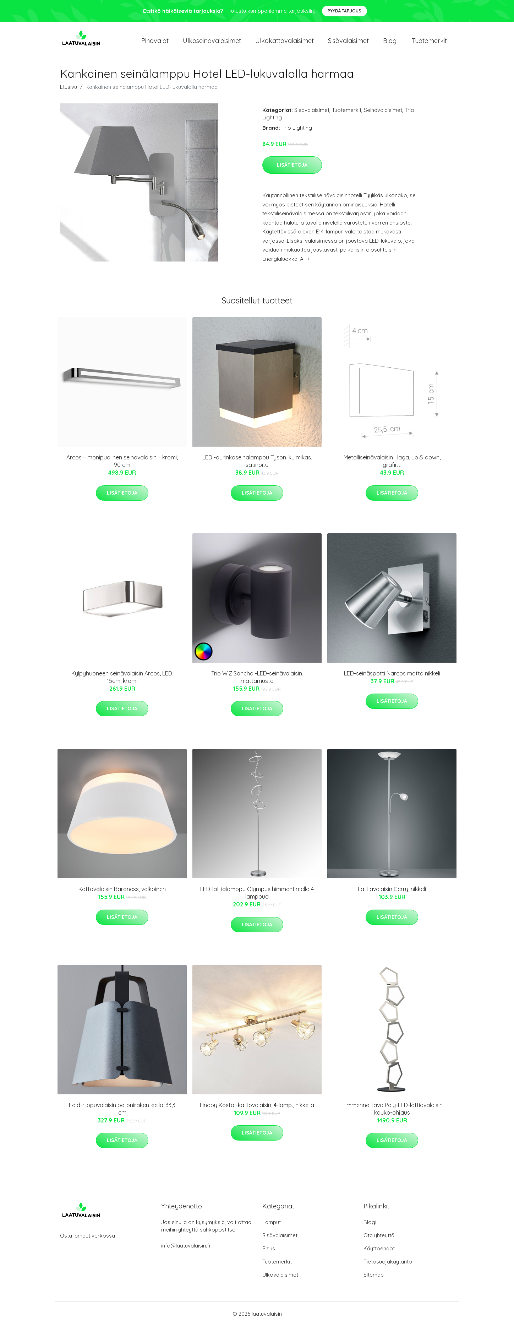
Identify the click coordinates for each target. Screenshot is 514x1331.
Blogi (390, 43)
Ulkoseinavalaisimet (212, 43)
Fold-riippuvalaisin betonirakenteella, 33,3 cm (122, 1113)
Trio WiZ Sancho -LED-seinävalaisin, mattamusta (257, 682)
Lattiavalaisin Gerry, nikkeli (392, 894)
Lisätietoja (292, 170)
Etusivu (68, 91)
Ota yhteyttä (378, 1240)
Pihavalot (155, 43)
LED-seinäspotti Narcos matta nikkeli (392, 678)
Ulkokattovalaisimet (284, 43)
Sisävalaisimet (348, 43)
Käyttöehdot (379, 1253)
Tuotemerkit (429, 43)
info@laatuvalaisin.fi (185, 1250)
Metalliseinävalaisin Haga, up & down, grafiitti (392, 466)
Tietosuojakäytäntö (387, 1266)
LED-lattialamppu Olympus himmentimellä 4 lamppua (257, 897)
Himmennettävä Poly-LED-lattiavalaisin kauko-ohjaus (392, 1113)
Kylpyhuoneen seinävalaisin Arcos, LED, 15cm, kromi (122, 682)
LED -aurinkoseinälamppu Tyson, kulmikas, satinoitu (257, 466)
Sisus (268, 1253)
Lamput (271, 1227)
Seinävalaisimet (383, 115)
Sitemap (373, 1279)
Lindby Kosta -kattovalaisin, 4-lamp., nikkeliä (257, 1110)
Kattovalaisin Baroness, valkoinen (122, 894)
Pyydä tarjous (344, 11)
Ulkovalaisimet (280, 1279)
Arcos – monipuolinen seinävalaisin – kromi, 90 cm (122, 466)
